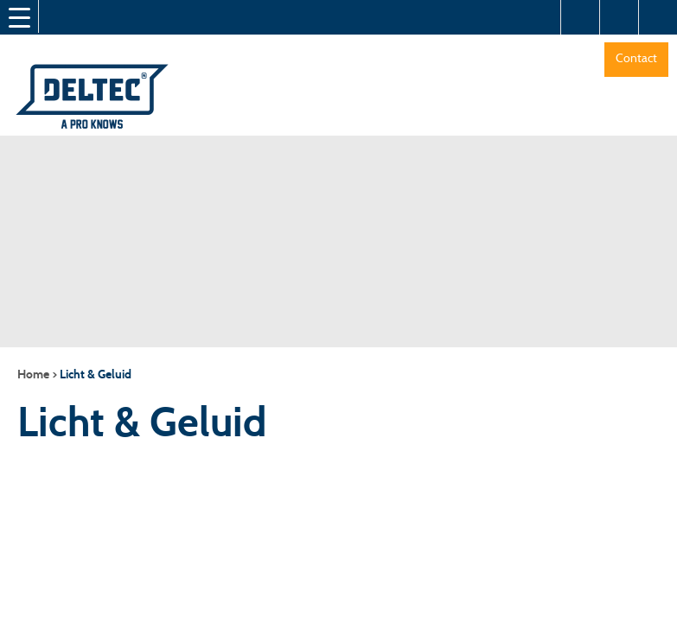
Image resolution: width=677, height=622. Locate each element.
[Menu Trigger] (19, 17)
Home (33, 374)
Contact (636, 58)
